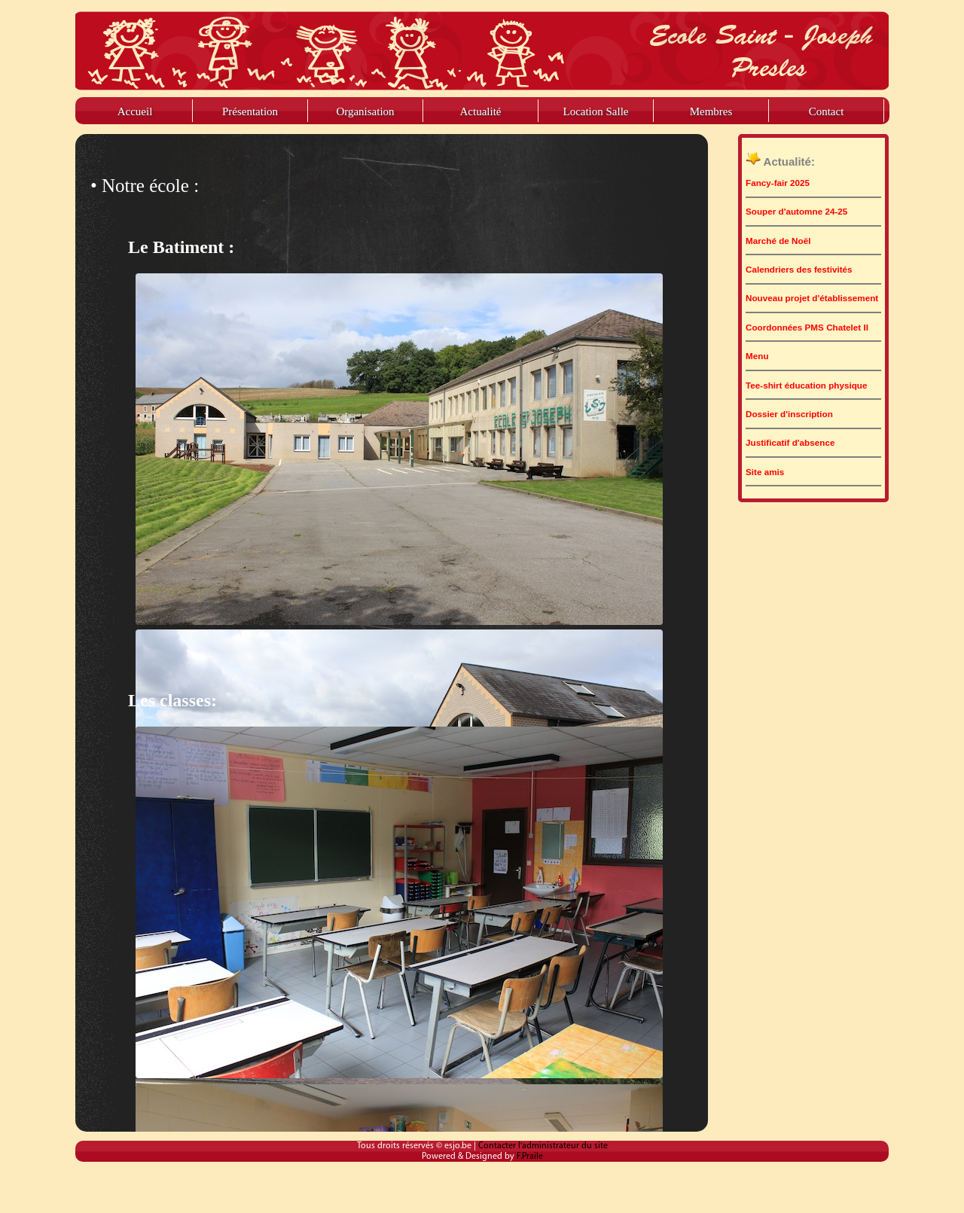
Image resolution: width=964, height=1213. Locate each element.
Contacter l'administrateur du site (543, 1146)
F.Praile (530, 1156)
